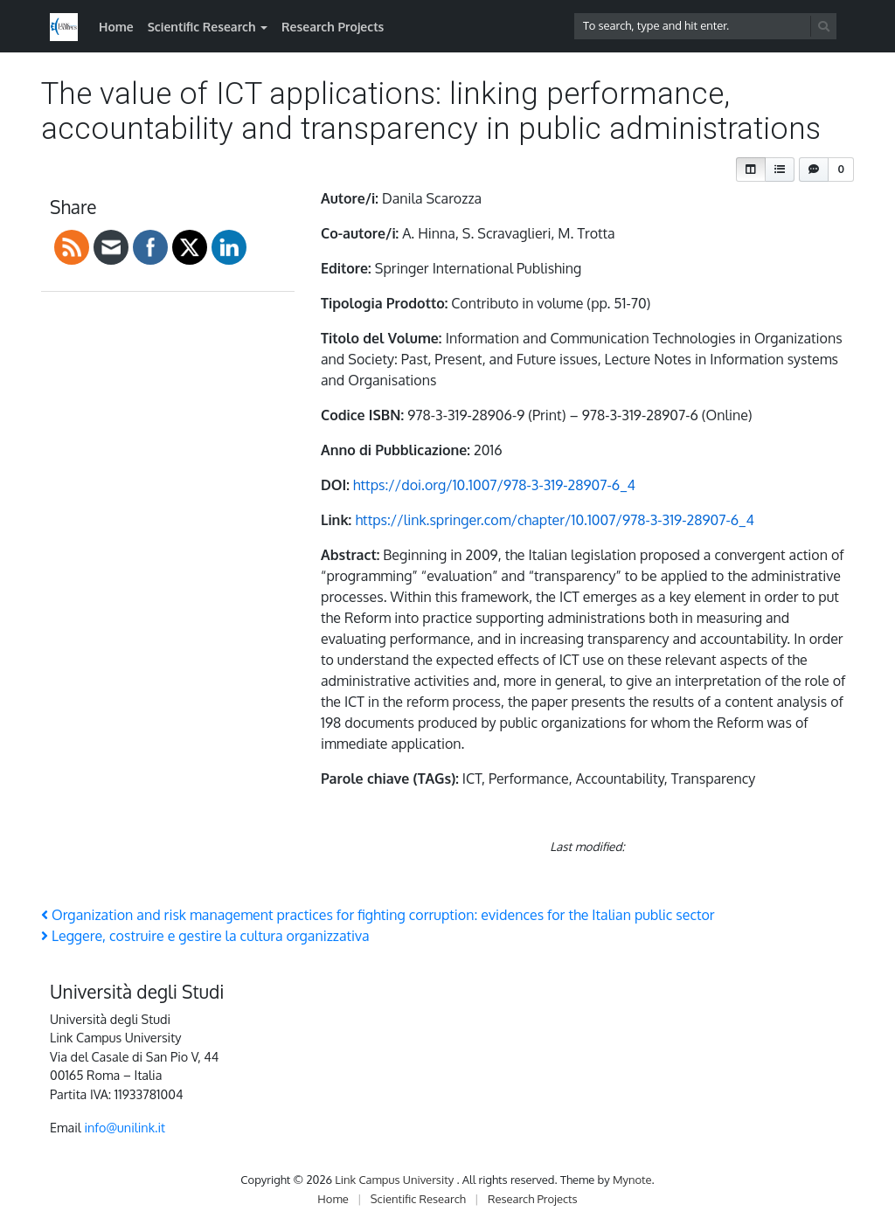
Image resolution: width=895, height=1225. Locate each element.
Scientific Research (202, 26)
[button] (751, 169)
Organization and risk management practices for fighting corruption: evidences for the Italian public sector (378, 915)
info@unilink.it (124, 1127)
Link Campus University (395, 1180)
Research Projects (332, 26)
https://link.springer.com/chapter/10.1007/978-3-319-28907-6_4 (554, 520)
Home (116, 26)
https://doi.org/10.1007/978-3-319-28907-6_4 (494, 485)
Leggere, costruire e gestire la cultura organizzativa (205, 936)
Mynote (632, 1180)
